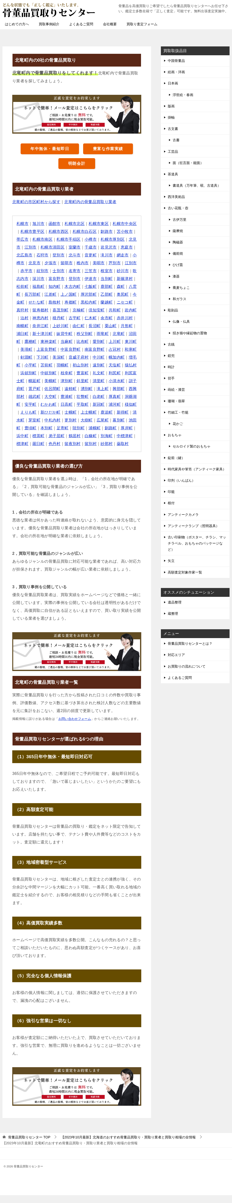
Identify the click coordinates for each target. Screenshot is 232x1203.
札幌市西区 (63, 231)
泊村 (73, 318)
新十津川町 (99, 334)
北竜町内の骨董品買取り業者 (90, 202)
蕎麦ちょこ (181, 288)
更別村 (55, 428)
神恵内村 (89, 318)
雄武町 (123, 396)
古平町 (123, 318)
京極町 (123, 310)
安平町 (123, 404)
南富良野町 (43, 357)
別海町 (99, 444)
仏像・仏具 (181, 321)
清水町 (119, 420)
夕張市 (71, 263)
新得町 (103, 420)
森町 (37, 294)
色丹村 (51, 451)
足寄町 (51, 436)
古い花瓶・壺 (178, 208)
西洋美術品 (176, 197)
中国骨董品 (176, 61)
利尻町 (75, 381)
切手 (171, 378)
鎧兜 (171, 356)
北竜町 (59, 341)
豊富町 (43, 381)
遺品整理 (174, 602)
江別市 (43, 247)
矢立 (171, 561)
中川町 (51, 365)
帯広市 (31, 239)
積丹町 (107, 318)
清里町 (63, 389)
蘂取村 (119, 451)
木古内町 (105, 286)
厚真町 (87, 404)
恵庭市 (22, 255)
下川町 (111, 357)
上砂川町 (113, 326)
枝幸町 (26, 381)
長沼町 (31, 334)
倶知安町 (24, 318)
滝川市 (123, 255)
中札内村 (36, 428)
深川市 (67, 279)
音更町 (107, 255)
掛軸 (171, 117)
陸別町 (67, 436)
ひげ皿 (178, 265)
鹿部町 (22, 294)
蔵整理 (173, 613)
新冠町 (75, 412)
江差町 (87, 294)
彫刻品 (173, 310)
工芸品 (173, 152)
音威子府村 (30, 365)
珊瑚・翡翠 (176, 401)
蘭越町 (31, 310)
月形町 (63, 334)
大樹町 (71, 428)
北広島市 (41, 255)
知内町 (87, 286)
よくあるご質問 (81, 24)
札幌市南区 (50, 239)
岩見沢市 (121, 247)
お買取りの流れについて (187, 666)
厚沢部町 (125, 294)
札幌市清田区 (65, 247)
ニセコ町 (48, 310)
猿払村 (87, 373)
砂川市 (31, 279)
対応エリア (176, 655)
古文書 (173, 129)
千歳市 (103, 247)
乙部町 (26, 302)
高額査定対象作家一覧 (185, 572)
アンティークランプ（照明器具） (193, 526)
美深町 (127, 357)
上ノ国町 (105, 294)
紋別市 (67, 271)
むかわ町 (24, 412)
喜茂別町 (105, 310)
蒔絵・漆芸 (176, 390)
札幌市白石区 (89, 231)
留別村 (87, 451)
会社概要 (110, 24)
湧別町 (55, 396)
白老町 (71, 404)
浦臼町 (79, 334)
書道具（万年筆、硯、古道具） (197, 185)
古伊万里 (179, 220)
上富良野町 (111, 349)
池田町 (119, 428)
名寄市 (99, 271)
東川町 (75, 349)
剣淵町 (95, 357)
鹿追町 (87, 420)
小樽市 (99, 239)
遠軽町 (39, 396)
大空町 (22, 404)
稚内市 (103, 263)
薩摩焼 (178, 231)
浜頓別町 (105, 373)
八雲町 (51, 294)
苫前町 (119, 365)
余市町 (39, 326)
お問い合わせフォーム (74, 726)
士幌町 (51, 420)
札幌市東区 (99, 224)
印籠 (171, 492)
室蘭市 (87, 247)
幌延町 (115, 381)
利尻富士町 (95, 381)
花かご (178, 424)
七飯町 (123, 286)
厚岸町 (115, 436)
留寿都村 (85, 310)
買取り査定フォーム (142, 24)
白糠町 (83, 444)
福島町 (71, 286)
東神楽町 (109, 341)
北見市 (26, 247)
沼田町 (75, 341)
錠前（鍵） (176, 458)
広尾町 (87, 428)
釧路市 (111, 231)
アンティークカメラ (183, 515)
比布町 (26, 349)
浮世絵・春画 (183, 95)
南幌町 (75, 326)
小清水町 (81, 389)
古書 (176, 140)
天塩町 (71, 373)
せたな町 (77, 302)
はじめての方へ (17, 24)
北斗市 (91, 255)
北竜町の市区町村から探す (36, 202)
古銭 (171, 344)
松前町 (55, 286)
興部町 (87, 396)
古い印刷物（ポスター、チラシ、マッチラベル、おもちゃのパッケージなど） (197, 543)
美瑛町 (91, 349)
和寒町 (79, 357)
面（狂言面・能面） (188, 163)
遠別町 (55, 373)
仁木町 (22, 326)
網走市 (22, 263)
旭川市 (39, 224)
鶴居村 (67, 444)
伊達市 (119, 279)
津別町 (31, 389)
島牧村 (95, 302)
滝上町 (71, 396)
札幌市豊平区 (37, 231)
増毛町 (87, 365)
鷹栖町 (91, 341)
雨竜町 (43, 341)
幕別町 (103, 428)
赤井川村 (57, 326)
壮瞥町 (55, 404)
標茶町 (31, 444)
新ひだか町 (30, 420)
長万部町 (69, 294)
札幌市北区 (75, 224)
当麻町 (127, 341)
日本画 (173, 83)
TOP (29, 1145)
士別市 (83, 271)
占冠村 (63, 357)
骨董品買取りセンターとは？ (190, 643)
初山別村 (36, 373)
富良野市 (85, 279)
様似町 (107, 412)
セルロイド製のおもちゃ (191, 446)
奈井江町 (93, 326)
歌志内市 (48, 279)
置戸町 (119, 389)
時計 (171, 367)
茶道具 (173, 174)
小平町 (103, 365)
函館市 (55, 224)
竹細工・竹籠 (178, 412)
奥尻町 (43, 302)
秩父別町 (24, 341)
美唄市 (119, 263)
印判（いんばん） (181, 480)
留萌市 (87, 263)
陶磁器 (178, 242)
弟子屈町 (48, 444)
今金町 (59, 302)
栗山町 (46, 334)
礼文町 (59, 381)
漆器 (176, 276)
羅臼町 (34, 451)
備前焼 (178, 253)
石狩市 (59, 255)
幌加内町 (69, 365)
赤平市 (51, 271)
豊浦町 (39, 404)
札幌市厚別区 (121, 239)
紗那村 (103, 451)
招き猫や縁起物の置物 (190, 333)
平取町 (59, 412)
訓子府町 (101, 389)
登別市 (75, 255)
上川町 (59, 349)
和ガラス (179, 299)
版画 (171, 106)
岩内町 (59, 318)
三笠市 (115, 271)
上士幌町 (69, 420)
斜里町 (46, 389)
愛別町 (43, 349)
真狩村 (67, 310)
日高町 (43, 412)
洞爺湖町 (105, 404)
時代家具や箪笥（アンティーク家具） (197, 469)
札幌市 (22, 224)
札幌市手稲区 (77, 239)
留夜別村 (69, 451)
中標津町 (117, 444)
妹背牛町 (121, 334)
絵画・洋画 (176, 72)
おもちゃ (174, 435)
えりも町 (125, 412)
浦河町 (91, 412)
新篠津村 (36, 286)
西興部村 (105, 396)
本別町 (34, 436)
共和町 (43, 318)
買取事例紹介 (49, 24)
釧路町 (99, 436)
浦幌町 (83, 436)
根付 (171, 503)
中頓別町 (125, 373)
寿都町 (111, 302)
